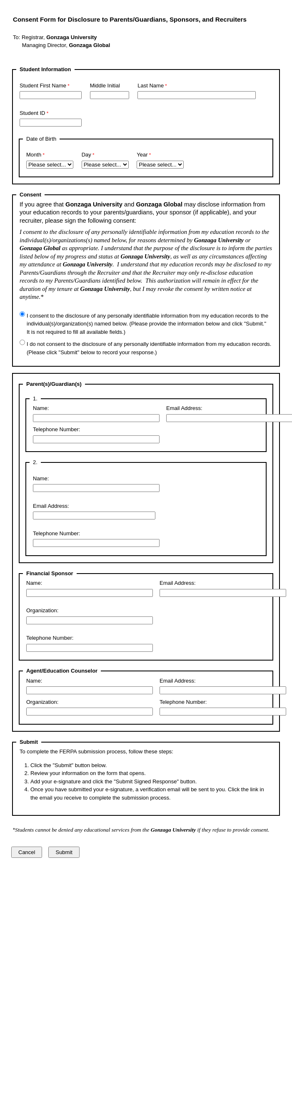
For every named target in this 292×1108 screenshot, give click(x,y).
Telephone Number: (56, 429)
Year (142, 155)
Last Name (150, 85)
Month (33, 155)
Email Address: (184, 408)
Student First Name (43, 85)
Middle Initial (105, 85)
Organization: (42, 610)
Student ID (32, 113)
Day (86, 155)
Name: (41, 408)
